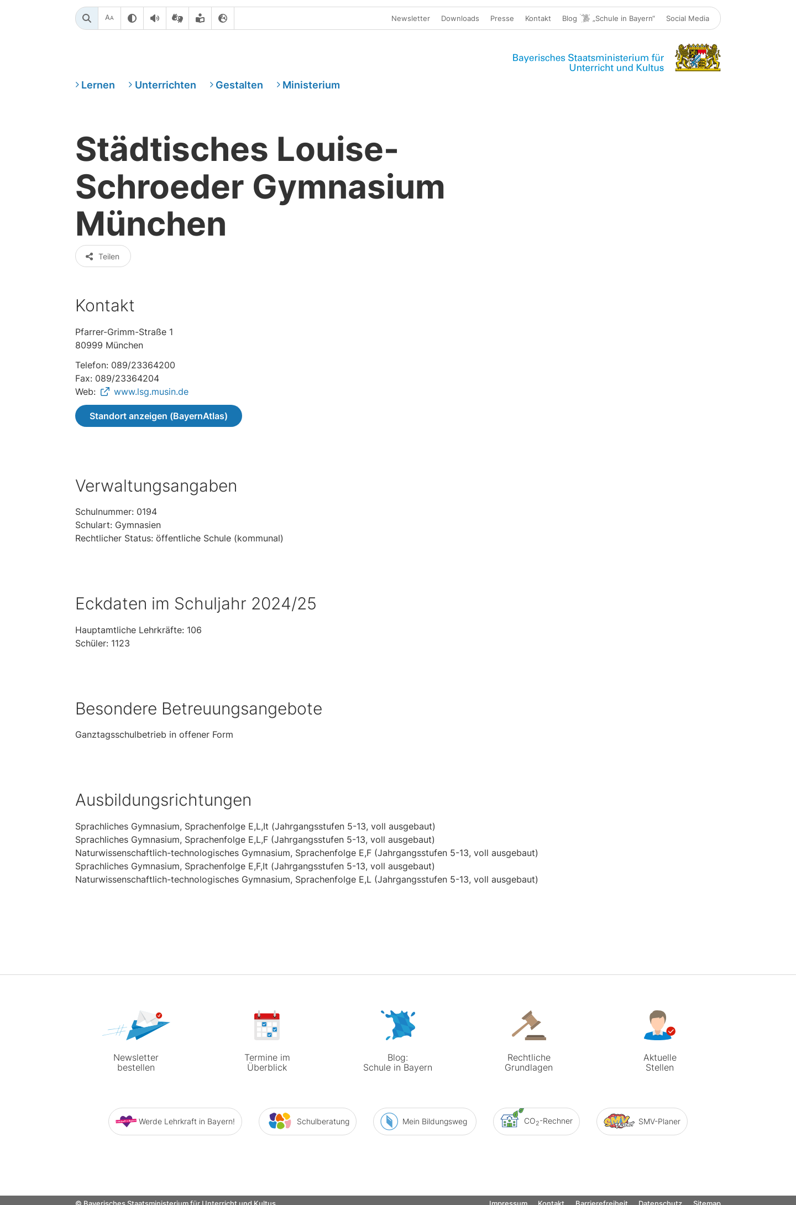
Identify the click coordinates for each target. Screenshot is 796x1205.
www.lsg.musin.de (151, 391)
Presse (502, 18)
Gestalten (239, 85)
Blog (608, 18)
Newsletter (410, 18)
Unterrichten (165, 85)
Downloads (460, 18)
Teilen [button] (102, 256)
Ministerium (311, 85)
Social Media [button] (687, 18)
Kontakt (538, 18)
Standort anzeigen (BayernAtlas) (159, 415)
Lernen (98, 85)
